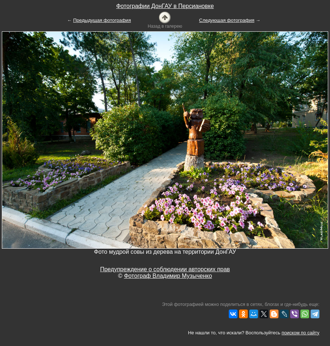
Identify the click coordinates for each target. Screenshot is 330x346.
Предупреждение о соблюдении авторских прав (165, 269)
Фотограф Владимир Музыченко (168, 276)
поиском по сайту (300, 332)
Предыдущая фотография (102, 20)
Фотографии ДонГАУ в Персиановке (165, 6)
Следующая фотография (226, 20)
